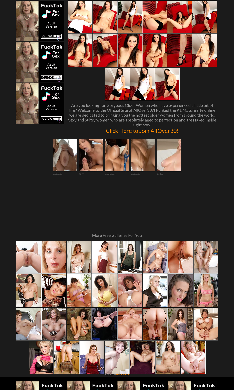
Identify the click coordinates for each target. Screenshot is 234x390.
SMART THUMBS (122, 330)
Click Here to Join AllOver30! (142, 130)
